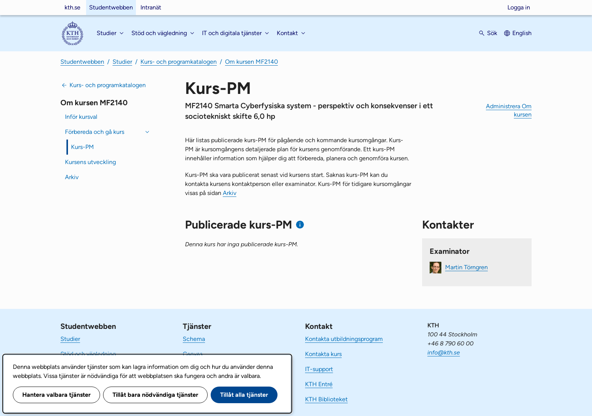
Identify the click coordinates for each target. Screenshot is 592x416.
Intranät (150, 7)
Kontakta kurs (323, 354)
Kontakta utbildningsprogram (344, 338)
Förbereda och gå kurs (94, 131)
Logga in (518, 7)
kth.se (72, 7)
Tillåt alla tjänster (244, 394)
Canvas (192, 354)
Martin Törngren (466, 267)
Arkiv (72, 177)
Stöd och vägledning (88, 354)
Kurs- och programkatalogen (178, 61)
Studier (122, 61)
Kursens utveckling (90, 162)
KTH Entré (319, 384)
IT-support (319, 369)
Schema (194, 338)
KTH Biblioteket (326, 399)
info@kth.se (443, 352)
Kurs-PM (82, 146)
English (522, 33)
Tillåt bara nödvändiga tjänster (155, 394)
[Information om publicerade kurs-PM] (300, 225)
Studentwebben (111, 7)
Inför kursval (81, 116)
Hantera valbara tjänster (56, 394)
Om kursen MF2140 (251, 61)
